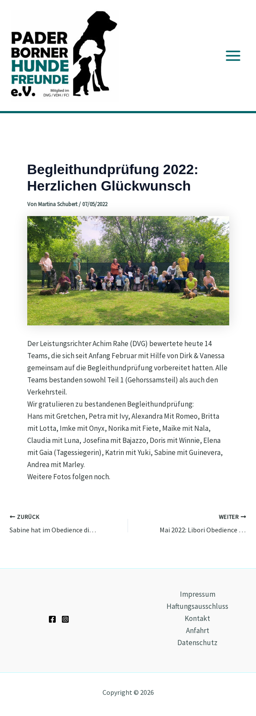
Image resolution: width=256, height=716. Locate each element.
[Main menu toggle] (233, 55)
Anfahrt (197, 630)
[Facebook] (52, 619)
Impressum (197, 594)
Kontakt (197, 618)
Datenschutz (197, 642)
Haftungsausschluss (197, 606)
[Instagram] (65, 619)
